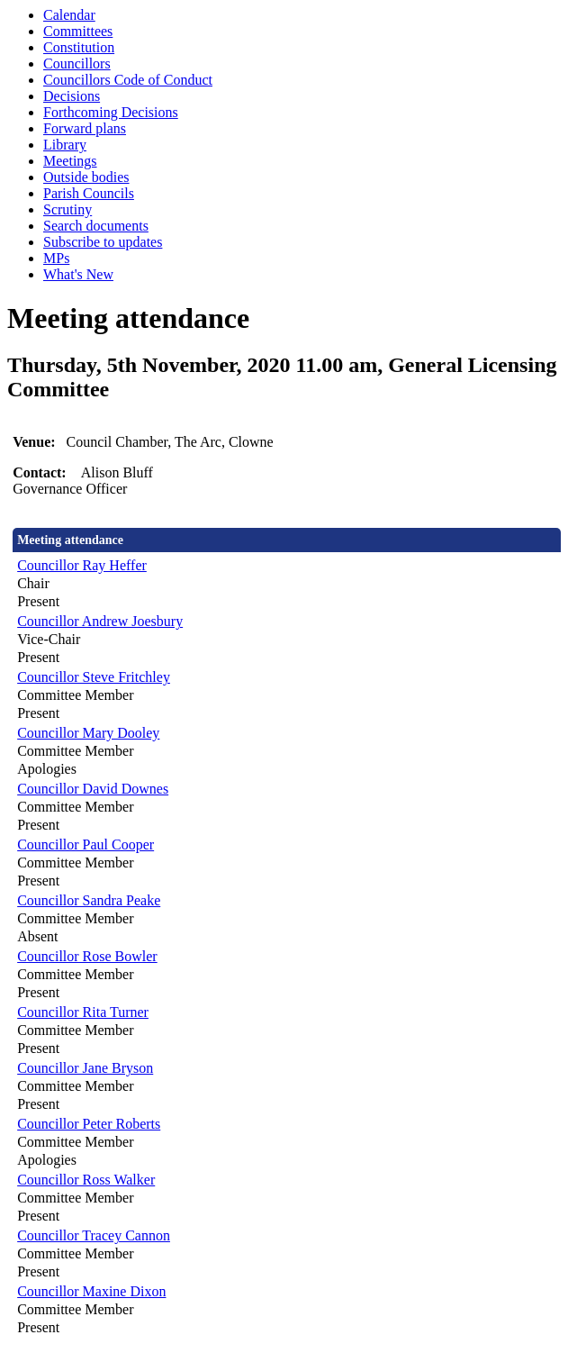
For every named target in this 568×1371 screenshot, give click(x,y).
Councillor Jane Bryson (85, 1068)
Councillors (77, 63)
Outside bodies (86, 177)
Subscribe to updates (102, 242)
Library (64, 144)
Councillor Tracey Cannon (93, 1235)
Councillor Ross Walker (86, 1179)
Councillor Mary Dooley (88, 732)
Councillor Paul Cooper (85, 844)
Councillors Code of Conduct (127, 79)
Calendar (69, 15)
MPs (56, 258)
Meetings (70, 160)
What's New (78, 274)
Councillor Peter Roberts (88, 1123)
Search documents (96, 225)
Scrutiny (67, 209)
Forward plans (84, 128)
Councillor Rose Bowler (87, 956)
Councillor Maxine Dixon (91, 1291)
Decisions (71, 96)
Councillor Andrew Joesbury (100, 621)
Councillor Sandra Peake (88, 900)
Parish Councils (88, 193)
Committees (78, 31)
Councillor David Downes (92, 788)
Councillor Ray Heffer (82, 565)
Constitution (78, 47)
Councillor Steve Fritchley (93, 677)
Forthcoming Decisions (110, 112)
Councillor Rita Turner (83, 1012)
